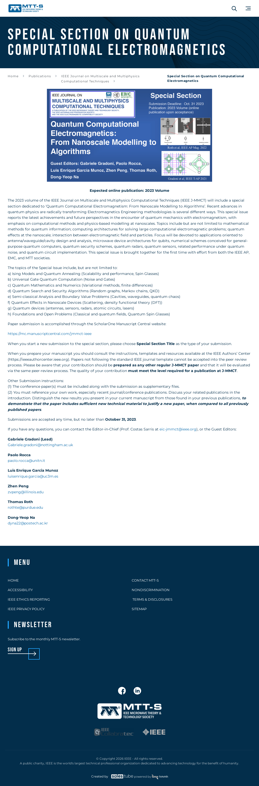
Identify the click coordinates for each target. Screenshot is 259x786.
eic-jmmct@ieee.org (178, 429)
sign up (15, 650)
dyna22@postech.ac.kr (28, 523)
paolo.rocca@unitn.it (26, 460)
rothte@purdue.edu (25, 507)
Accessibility (20, 590)
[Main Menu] (248, 8)
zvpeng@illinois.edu (26, 492)
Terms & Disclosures (152, 599)
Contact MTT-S (145, 580)
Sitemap (139, 609)
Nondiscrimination (151, 590)
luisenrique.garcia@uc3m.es (33, 476)
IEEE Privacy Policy (26, 609)
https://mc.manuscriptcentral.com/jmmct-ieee (49, 333)
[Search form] (234, 8)
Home (13, 76)
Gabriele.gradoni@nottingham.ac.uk (40, 445)
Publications (40, 76)
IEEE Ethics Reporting (29, 599)
